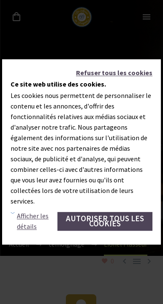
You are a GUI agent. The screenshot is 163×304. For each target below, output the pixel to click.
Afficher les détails (33, 221)
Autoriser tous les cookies (105, 221)
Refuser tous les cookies (114, 72)
